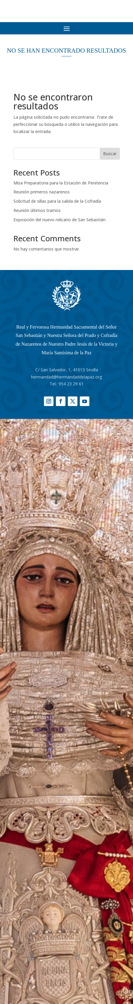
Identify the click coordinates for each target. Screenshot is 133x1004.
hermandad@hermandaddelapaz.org (66, 377)
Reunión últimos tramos (37, 210)
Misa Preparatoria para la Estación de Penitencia (60, 183)
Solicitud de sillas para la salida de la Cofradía (57, 201)
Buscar (110, 153)
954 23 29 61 (71, 384)
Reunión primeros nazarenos (41, 192)
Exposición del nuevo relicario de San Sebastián (59, 219)
